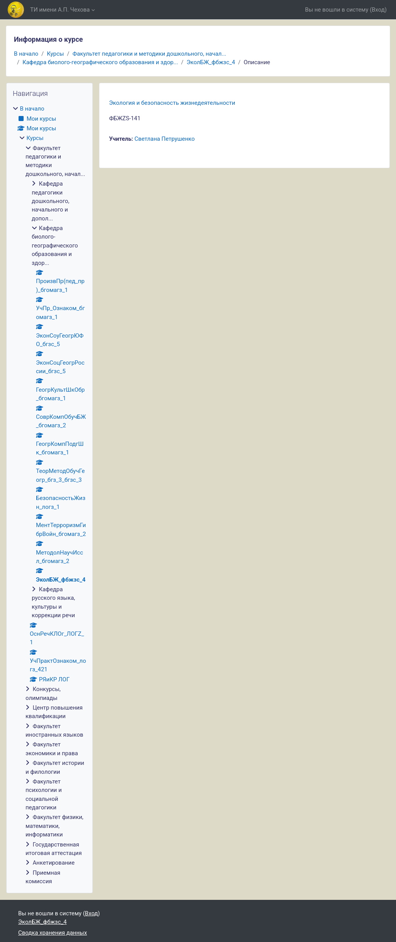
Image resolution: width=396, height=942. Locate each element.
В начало (26, 53)
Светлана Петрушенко (165, 138)
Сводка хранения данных (52, 932)
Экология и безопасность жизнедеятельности (172, 102)
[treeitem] (49, 495)
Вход (378, 9)
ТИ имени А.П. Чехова (60, 9)
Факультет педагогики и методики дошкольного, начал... (149, 53)
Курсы (55, 53)
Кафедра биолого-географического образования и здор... (100, 62)
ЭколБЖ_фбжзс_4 (210, 62)
